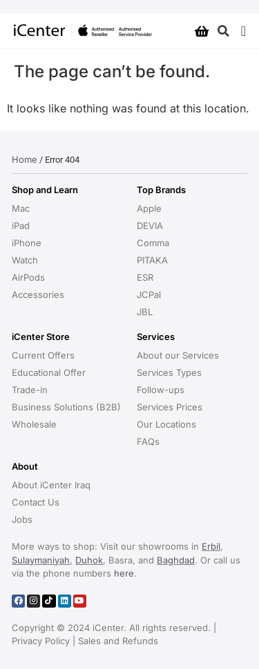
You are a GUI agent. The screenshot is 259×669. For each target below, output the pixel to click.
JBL (145, 311)
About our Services (178, 355)
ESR (145, 277)
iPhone (26, 242)
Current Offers (43, 355)
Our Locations (166, 424)
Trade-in (30, 389)
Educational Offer (49, 372)
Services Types (169, 372)
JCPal (149, 294)
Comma (153, 242)
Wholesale (34, 424)
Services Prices (169, 406)
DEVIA (150, 225)
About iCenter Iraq (51, 484)
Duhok (89, 560)
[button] (223, 31)
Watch (25, 260)
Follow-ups (160, 389)
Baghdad (176, 560)
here (124, 573)
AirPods (28, 277)
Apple (149, 208)
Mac (21, 208)
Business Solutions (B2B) (66, 406)
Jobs (22, 519)
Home (24, 159)
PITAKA (152, 260)
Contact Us (35, 502)
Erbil (211, 546)
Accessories (38, 294)
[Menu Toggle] (243, 31)
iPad (21, 225)
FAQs (148, 441)
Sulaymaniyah (41, 560)
